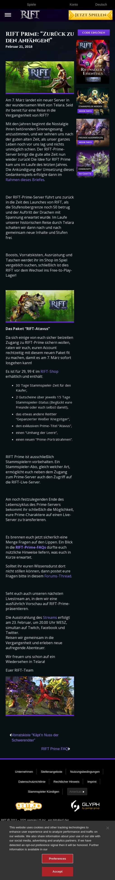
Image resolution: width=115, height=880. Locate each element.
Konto (74, 4)
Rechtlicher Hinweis (66, 781)
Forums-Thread (57, 576)
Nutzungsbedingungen (85, 771)
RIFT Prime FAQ (54, 749)
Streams (50, 617)
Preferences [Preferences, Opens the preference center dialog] (57, 861)
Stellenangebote (51, 771)
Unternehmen (24, 771)
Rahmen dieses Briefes (25, 179)
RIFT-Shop (49, 371)
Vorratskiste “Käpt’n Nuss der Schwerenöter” (35, 737)
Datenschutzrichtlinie (32, 781)
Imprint (91, 781)
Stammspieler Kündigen (43, 791)
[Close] (108, 830)
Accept (57, 874)
